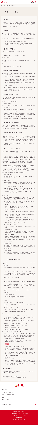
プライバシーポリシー (15, 415)
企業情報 (19, 407)
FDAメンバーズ (19, 402)
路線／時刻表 (19, 389)
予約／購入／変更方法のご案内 (19, 394)
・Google (7, 343)
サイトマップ (19, 417)
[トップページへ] (3, 2)
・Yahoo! (7, 344)
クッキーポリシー (24, 415)
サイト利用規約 (13, 413)
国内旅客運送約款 (21, 411)
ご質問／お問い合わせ (19, 404)
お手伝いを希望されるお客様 (19, 392)
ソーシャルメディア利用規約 (22, 413)
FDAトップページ (4, 5)
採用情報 (15, 411)
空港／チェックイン (19, 399)
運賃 (19, 397)
